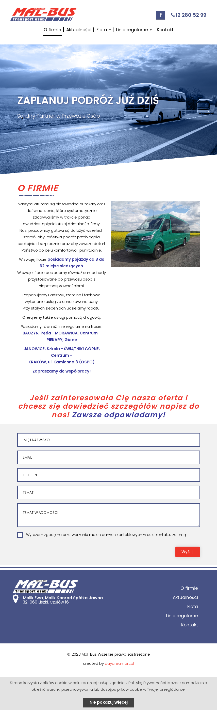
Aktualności (78, 30)
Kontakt (165, 30)
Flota (103, 30)
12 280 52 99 (190, 15)
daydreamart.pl (119, 663)
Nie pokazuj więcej (109, 702)
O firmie (52, 30)
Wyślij (187, 551)
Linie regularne (134, 30)
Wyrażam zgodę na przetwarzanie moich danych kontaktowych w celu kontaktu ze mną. (106, 534)
